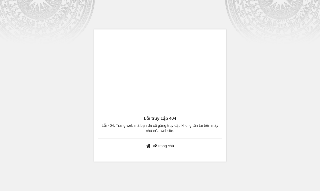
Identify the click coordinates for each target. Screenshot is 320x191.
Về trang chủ (163, 146)
